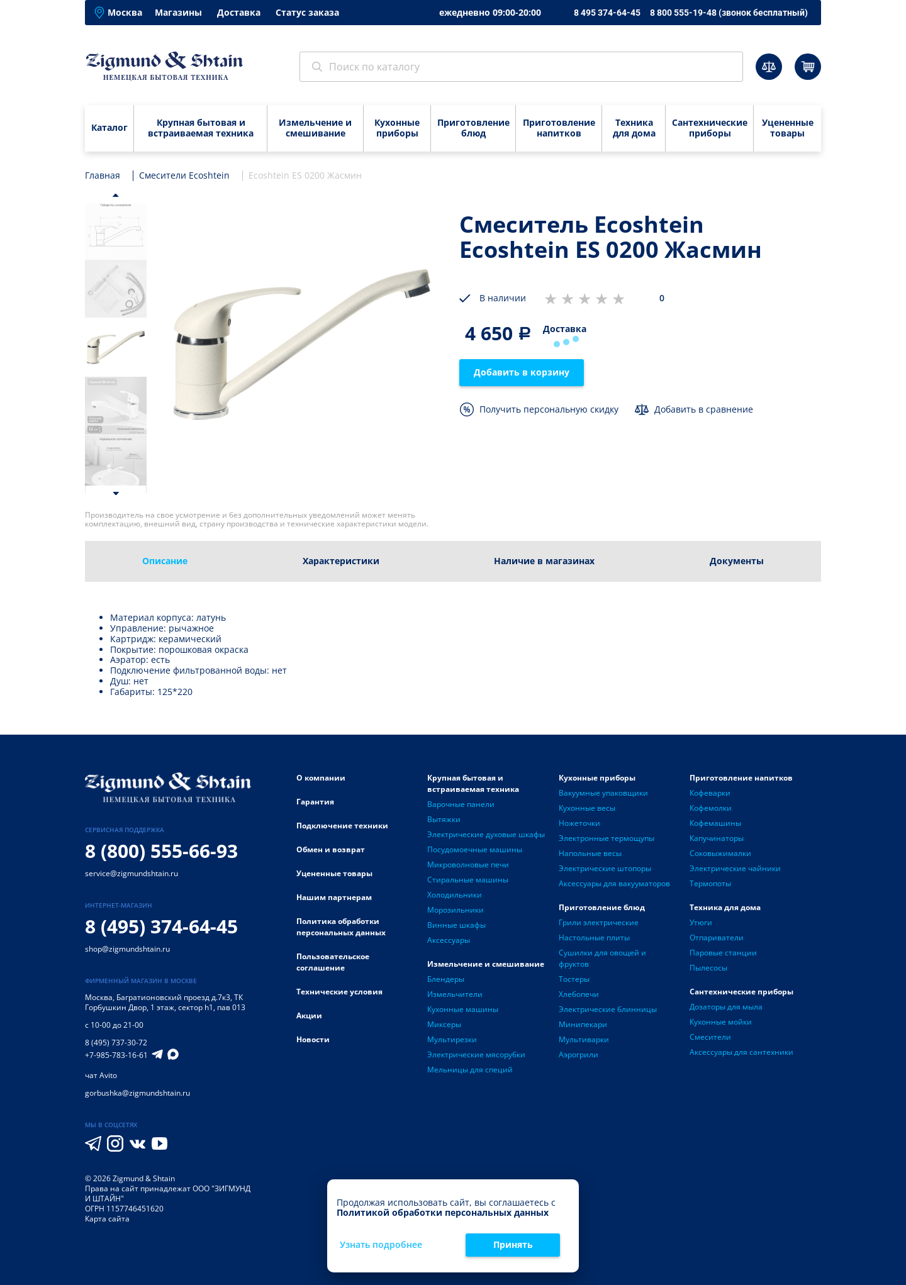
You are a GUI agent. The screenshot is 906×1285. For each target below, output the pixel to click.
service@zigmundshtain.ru (131, 873)
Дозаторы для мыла (726, 1006)
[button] (116, 195)
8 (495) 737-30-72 (116, 1042)
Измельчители (455, 994)
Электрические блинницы (608, 1009)
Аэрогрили (578, 1054)
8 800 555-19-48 (729, 13)
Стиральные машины (467, 879)
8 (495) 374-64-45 (161, 926)
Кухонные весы (587, 808)
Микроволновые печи (468, 864)
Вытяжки (444, 819)
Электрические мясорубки (476, 1054)
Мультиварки (584, 1039)
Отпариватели (717, 937)
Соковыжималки (720, 853)
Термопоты (710, 883)
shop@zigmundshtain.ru (127, 948)
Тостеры (574, 979)
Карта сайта (107, 1218)
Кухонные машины (462, 1009)
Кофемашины (715, 823)
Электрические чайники (735, 868)
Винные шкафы (456, 925)
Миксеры (444, 1024)
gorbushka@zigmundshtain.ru (137, 1093)
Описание (164, 561)
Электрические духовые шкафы (486, 834)
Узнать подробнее (381, 1245)
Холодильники (454, 894)
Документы (737, 561)
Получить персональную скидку (548, 409)
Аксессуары (448, 940)
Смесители (710, 1037)
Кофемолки (711, 808)
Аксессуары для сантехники (741, 1052)
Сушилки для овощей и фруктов (602, 958)
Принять (513, 1244)
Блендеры (445, 979)
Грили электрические (599, 922)
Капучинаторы (717, 838)
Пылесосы (708, 967)
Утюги (701, 922)
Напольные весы (590, 853)
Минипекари (583, 1024)
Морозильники (455, 909)
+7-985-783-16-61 (116, 1055)
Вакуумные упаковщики (603, 792)
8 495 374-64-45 (607, 13)
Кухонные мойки (721, 1021)
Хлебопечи (579, 994)
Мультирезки (452, 1039)
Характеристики (341, 561)
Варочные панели (461, 804)
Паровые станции (723, 952)
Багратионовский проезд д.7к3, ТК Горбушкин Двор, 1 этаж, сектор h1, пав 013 (165, 1002)
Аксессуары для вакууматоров (614, 883)
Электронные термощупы (606, 838)
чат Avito (101, 1075)
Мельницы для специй (470, 1069)
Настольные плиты (594, 937)
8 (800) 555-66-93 (161, 851)
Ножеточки (579, 823)
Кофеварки (710, 792)
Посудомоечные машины (474, 849)
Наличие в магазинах (544, 561)
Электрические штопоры (605, 868)
